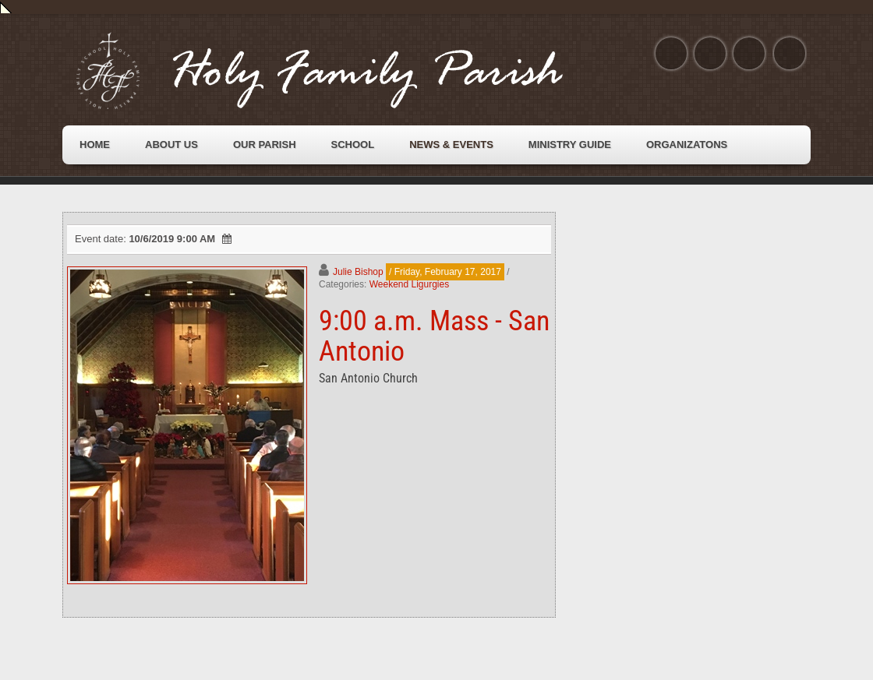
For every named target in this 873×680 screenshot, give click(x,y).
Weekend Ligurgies (409, 284)
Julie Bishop (358, 271)
